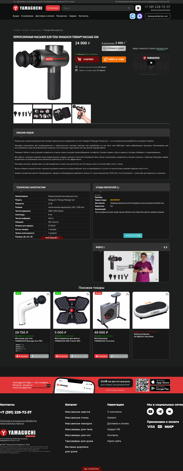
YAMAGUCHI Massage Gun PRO (28, 341)
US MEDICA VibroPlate (144, 336)
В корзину (22, 356)
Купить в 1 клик (114, 59)
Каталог (111, 417)
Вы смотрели (91, 469)
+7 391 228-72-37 (157, 7)
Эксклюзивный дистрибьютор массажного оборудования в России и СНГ (142, 2)
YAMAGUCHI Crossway (104, 341)
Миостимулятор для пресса (67, 338)
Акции (16, 16)
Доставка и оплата (44, 16)
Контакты (83, 16)
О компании (27, 16)
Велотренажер (101, 338)
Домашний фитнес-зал (158, 16)
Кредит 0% (113, 429)
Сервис (73, 16)
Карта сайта (114, 441)
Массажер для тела (24, 338)
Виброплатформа (141, 334)
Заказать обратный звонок (160, 10)
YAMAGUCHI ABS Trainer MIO (67, 341)
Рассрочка (61, 16)
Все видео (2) (161, 49)
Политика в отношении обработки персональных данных (18, 422)
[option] (131, 204)
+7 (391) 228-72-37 (16, 412)
